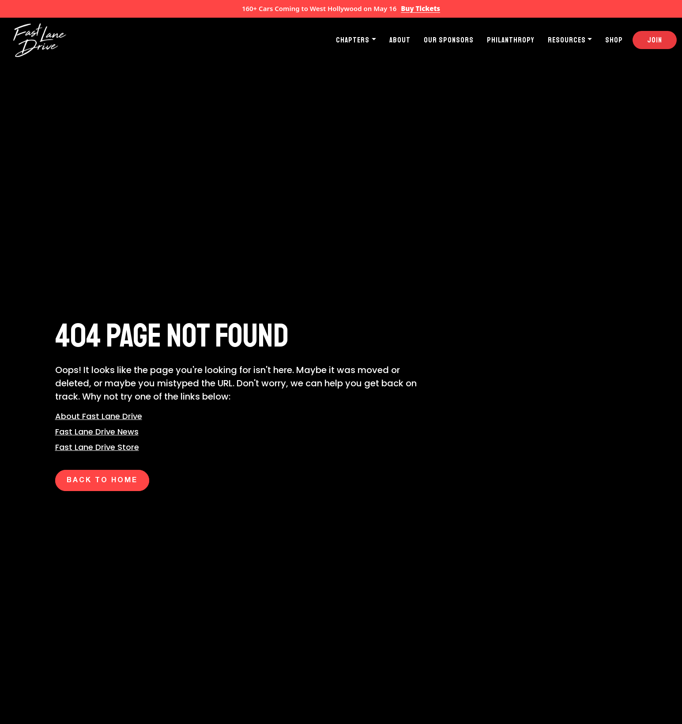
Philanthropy (511, 40)
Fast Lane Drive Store (97, 447)
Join (654, 40)
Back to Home (102, 480)
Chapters (352, 40)
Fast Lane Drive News (97, 431)
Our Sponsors (449, 40)
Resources (567, 40)
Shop (614, 40)
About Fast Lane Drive (98, 416)
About (400, 40)
